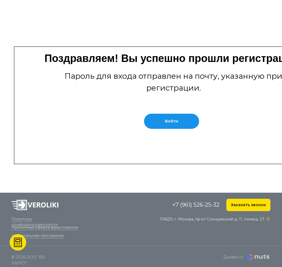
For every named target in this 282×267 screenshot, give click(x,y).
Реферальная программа (38, 235)
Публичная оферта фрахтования (45, 227)
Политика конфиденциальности (35, 222)
